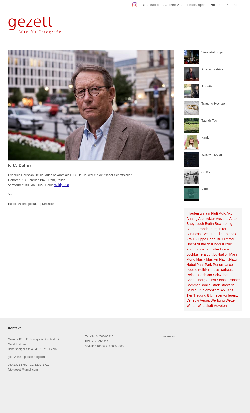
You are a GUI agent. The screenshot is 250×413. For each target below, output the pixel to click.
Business (194, 234)
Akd (230, 213)
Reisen (192, 275)
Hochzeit (193, 244)
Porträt (213, 270)
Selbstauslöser (228, 280)
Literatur (226, 249)
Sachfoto (205, 275)
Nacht (223, 259)
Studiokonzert (208, 290)
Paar (200, 265)
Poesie (192, 270)
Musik (200, 259)
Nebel (191, 265)
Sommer (193, 285)
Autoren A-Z (173, 5)
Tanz (229, 290)
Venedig (193, 300)
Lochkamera (196, 254)
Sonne (206, 285)
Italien (205, 244)
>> (10, 194)
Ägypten (220, 305)
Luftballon (221, 254)
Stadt (216, 285)
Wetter (231, 300)
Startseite (151, 5)
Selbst (211, 280)
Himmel (228, 239)
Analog (192, 219)
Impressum (170, 336)
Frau (190, 239)
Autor (233, 219)
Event (206, 234)
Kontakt (232, 5)
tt (208, 295)
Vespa (205, 300)
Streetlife (227, 285)
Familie (217, 234)
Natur (233, 259)
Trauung (199, 295)
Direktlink (48, 204)
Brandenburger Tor (211, 229)
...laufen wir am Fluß (202, 213)
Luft (209, 254)
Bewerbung (223, 224)
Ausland (222, 219)
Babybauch (195, 224)
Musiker (212, 259)
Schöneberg (196, 280)
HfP (218, 239)
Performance (223, 265)
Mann (233, 254)
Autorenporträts (28, 204)
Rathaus (226, 270)
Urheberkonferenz (224, 295)
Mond (191, 259)
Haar (211, 239)
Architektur (206, 219)
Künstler (212, 249)
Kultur (191, 249)
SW (222, 290)
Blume (192, 229)
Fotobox (230, 234)
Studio (192, 290)
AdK (222, 213)
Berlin (209, 224)
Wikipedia (61, 185)
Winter (192, 305)
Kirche (227, 244)
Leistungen (197, 5)
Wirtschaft (205, 305)
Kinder (216, 244)
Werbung (218, 300)
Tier (189, 295)
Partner (216, 5)
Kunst (201, 249)
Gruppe (200, 239)
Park (208, 265)
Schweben (221, 275)
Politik (202, 270)
